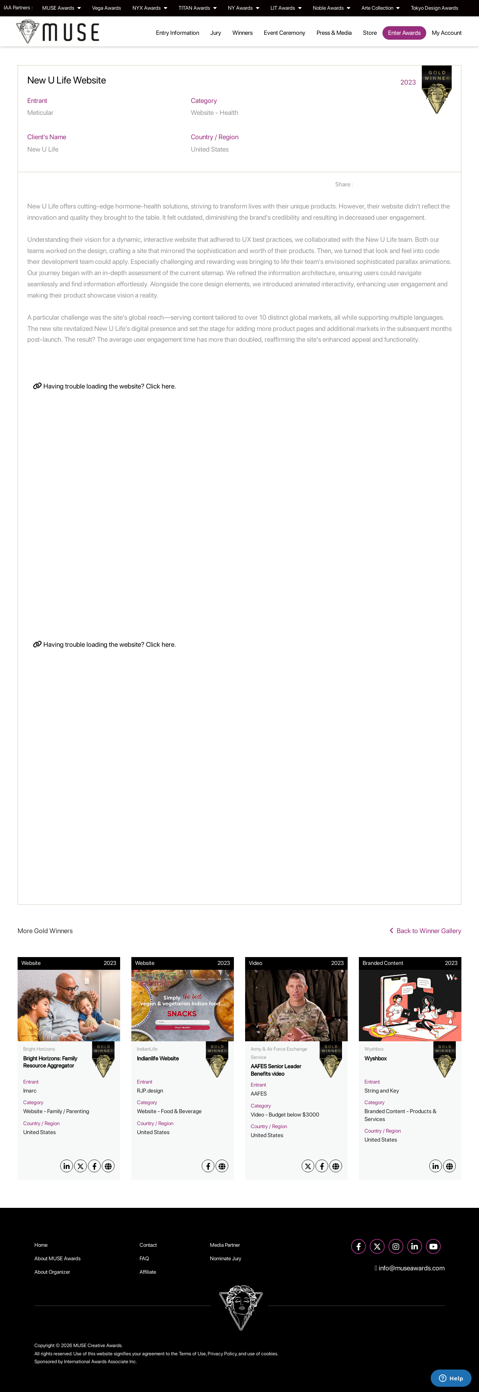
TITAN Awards (198, 8)
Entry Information (177, 32)
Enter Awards (404, 32)
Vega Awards (106, 8)
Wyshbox (375, 1058)
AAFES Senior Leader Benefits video (276, 1070)
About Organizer (52, 1272)
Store (370, 32)
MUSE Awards (61, 8)
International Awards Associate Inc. (100, 1361)
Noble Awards (331, 8)
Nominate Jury (225, 1258)
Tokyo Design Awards (434, 8)
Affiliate (148, 1272)
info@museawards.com (410, 1268)
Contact (148, 1245)
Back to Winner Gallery (425, 931)
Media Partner (225, 1245)
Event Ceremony (284, 32)
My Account (447, 32)
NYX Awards (149, 8)
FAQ (144, 1258)
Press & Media (334, 32)
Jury (215, 32)
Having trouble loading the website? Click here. (104, 386)
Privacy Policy (222, 1353)
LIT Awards (286, 8)
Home (41, 1245)
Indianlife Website (158, 1058)
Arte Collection (380, 8)
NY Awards (243, 8)
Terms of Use (192, 1353)
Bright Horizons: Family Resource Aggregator (50, 1062)
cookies (269, 1353)
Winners (242, 32)
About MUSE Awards (57, 1258)
